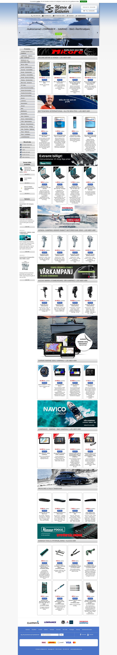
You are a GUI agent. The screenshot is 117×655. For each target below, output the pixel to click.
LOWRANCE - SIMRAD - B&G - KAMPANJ (27, 61)
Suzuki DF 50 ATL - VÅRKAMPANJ (75, 305)
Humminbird (24, 107)
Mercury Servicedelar (26, 100)
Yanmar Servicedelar (26, 94)
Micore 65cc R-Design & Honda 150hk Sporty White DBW (75, 83)
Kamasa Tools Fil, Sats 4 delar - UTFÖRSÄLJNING (75, 601)
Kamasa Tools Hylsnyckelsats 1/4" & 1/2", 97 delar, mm (74, 187)
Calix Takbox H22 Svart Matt (75, 513)
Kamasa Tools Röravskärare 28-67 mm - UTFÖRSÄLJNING (90, 566)
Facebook (70, 15)
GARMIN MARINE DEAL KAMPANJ (27, 56)
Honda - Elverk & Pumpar (27, 81)
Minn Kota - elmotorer (26, 87)
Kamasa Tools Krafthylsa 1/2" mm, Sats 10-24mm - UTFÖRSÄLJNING (44, 566)
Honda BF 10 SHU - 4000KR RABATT (60, 255)
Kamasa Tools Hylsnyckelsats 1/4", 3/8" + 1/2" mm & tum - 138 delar (90, 188)
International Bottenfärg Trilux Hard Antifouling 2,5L (90, 136)
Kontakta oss (46, 15)
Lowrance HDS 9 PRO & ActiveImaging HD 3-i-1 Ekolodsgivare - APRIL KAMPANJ (75, 455)
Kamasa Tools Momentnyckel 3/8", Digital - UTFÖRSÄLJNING (60, 602)
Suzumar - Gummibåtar (26, 74)
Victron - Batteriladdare (27, 123)
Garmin (23, 102)
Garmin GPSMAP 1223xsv (75, 385)
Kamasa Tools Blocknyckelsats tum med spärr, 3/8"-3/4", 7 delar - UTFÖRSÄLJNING (44, 603)
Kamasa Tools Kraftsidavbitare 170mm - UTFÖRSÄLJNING (75, 566)
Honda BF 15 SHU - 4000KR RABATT (75, 255)
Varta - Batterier (25, 120)
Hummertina (24, 118)
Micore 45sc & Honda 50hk (44, 82)
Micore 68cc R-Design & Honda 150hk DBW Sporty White (90, 83)
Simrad (22, 110)
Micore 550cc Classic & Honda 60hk (60, 82)
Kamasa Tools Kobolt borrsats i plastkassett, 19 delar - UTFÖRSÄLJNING (90, 602)
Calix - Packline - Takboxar (27, 133)
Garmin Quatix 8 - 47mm (44, 384)
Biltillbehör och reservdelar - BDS (25, 65)
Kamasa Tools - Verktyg (27, 131)
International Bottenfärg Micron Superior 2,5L (60, 136)
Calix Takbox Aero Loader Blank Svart (90, 513)
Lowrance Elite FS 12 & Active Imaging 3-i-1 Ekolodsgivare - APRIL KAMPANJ (90, 455)
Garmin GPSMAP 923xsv (59, 385)
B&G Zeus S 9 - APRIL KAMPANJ (44, 454)
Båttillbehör (24, 115)
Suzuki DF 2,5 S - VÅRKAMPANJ (44, 305)
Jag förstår (83, 1)
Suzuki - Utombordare (26, 71)
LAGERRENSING (25, 141)
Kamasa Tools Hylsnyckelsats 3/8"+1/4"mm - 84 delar (59, 187)
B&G (22, 113)
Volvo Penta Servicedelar (27, 92)
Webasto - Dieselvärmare (27, 128)
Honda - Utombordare (26, 76)
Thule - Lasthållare (25, 138)
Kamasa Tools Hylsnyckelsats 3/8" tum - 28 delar (44, 187)
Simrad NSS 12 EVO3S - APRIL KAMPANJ (60, 454)
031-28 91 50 (35, 15)
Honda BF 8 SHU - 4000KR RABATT (44, 255)
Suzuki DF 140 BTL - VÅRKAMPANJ (90, 305)
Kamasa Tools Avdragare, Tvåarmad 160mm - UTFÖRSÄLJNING (59, 566)
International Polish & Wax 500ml (44, 136)
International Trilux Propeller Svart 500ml (75, 136)
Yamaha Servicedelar (26, 97)
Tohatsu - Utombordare (26, 84)
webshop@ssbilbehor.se (76, 649)
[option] (58, 32)
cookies (38, 1)
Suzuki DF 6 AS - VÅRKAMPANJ (59, 305)
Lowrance (23, 105)
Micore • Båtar (24, 69)
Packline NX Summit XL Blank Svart (60, 513)
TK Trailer (23, 89)
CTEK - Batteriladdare (26, 126)
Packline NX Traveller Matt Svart (44, 513)
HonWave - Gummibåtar (27, 79)
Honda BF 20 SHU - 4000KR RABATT (90, 255)
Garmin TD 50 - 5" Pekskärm (90, 385)
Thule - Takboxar (25, 136)
